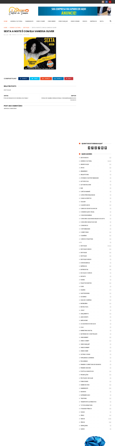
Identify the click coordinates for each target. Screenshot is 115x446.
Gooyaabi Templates (36, 443)
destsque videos (86, 144)
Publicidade (84, 266)
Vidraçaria (84, 310)
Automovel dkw (86, 69)
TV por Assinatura (86, 290)
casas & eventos (86, 83)
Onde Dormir (75, 21)
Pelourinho (84, 246)
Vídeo (82, 300)
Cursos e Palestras (87, 124)
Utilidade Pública (86, 293)
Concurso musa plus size (89, 107)
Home (5, 21)
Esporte (83, 161)
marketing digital (86, 215)
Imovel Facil (84, 191)
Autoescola (85, 66)
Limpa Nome (84, 205)
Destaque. (84, 137)
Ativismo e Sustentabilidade (90, 63)
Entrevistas (84, 154)
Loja (82, 212)
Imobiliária (84, 188)
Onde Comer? (85, 225)
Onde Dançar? (85, 229)
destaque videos (86, 134)
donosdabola (85, 147)
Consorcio (84, 110)
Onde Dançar (63, 21)
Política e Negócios (87, 256)
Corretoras (85, 117)
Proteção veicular (87, 263)
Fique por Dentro (86, 168)
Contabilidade (85, 113)
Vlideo (83, 314)
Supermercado (85, 280)
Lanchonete (84, 202)
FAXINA (83, 164)
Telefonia (84, 283)
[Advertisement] (95, 420)
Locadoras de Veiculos (88, 208)
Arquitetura (85, 59)
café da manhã (85, 76)
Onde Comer (40, 21)
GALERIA (83, 174)
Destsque (84, 141)
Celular (83, 86)
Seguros (83, 276)
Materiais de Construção (89, 218)
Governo (83, 181)
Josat (82, 195)
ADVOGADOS (84, 42)
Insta (102, 21)
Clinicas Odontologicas (89, 93)
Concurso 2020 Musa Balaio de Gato (93, 103)
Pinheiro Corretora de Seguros (91, 249)
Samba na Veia (85, 269)
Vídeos (83, 307)
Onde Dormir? (85, 232)
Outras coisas (85, 239)
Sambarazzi (29, 21)
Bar (82, 73)
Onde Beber (51, 21)
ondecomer (84, 235)
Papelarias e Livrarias (87, 242)
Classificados (85, 90)
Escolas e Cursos (86, 157)
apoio (82, 52)
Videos (84, 21)
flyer (82, 171)
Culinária (84, 120)
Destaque (26, 27)
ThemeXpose (15, 443)
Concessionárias (86, 100)
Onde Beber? (84, 222)
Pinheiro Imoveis (86, 252)
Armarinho (84, 56)
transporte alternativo (88, 286)
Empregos (93, 21)
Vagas (83, 297)
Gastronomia (85, 178)
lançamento (85, 198)
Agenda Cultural (16, 21)
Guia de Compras (86, 185)
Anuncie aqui (85, 49)
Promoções (84, 259)
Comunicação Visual (87, 96)
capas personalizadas (88, 79)
